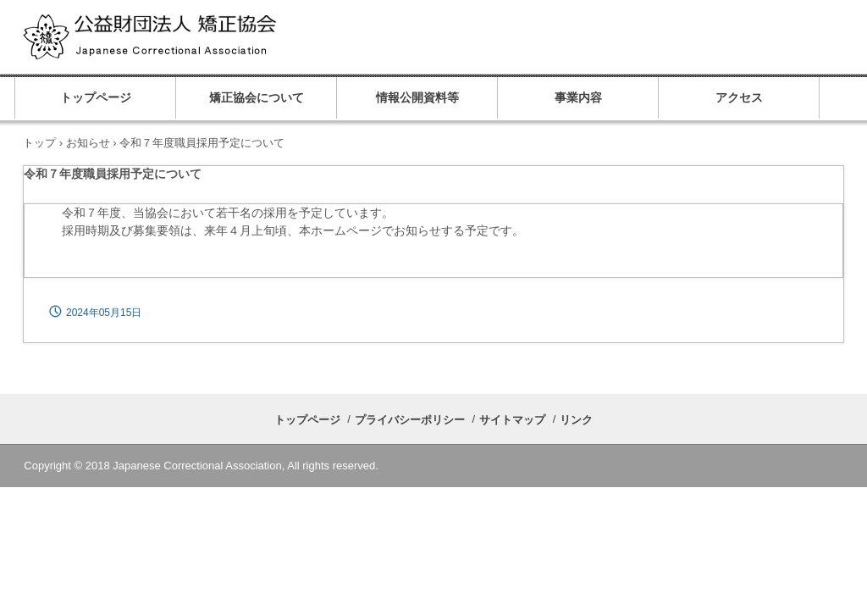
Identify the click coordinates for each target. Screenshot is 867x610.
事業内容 (578, 98)
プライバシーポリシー (410, 419)
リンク (576, 419)
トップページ (95, 98)
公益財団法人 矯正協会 (197, 38)
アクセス (739, 98)
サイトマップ (512, 419)
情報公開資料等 (417, 98)
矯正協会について (256, 98)
